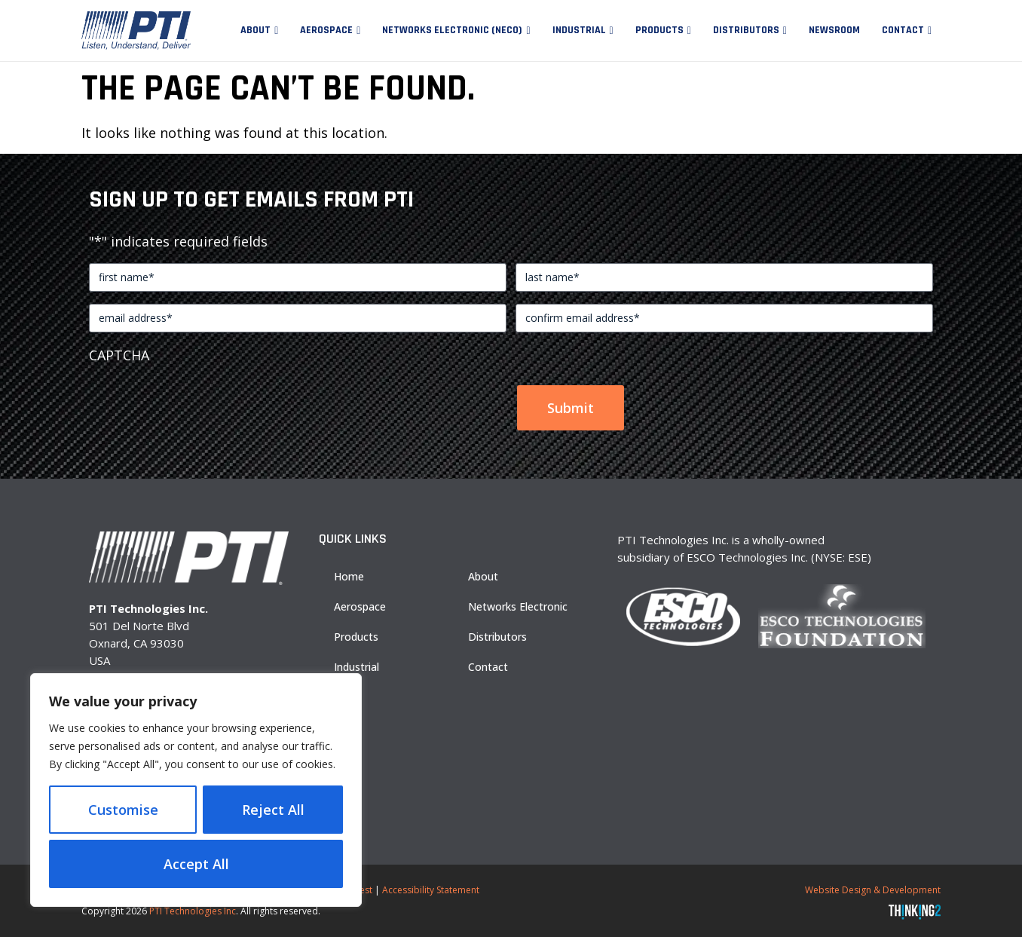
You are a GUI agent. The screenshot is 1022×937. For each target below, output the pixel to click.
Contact (903, 30)
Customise (123, 810)
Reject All (273, 810)
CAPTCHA (119, 355)
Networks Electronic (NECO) (452, 30)
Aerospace (326, 30)
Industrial (579, 30)
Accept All (196, 864)
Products (659, 30)
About (255, 30)
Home (349, 576)
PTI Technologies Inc (192, 911)
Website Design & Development (873, 889)
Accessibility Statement (430, 889)
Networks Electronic (518, 606)
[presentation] (203, 401)
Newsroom (834, 30)
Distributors (746, 30)
